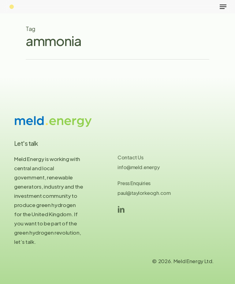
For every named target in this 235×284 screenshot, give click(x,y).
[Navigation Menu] (223, 7)
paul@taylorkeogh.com (144, 195)
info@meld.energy (138, 169)
